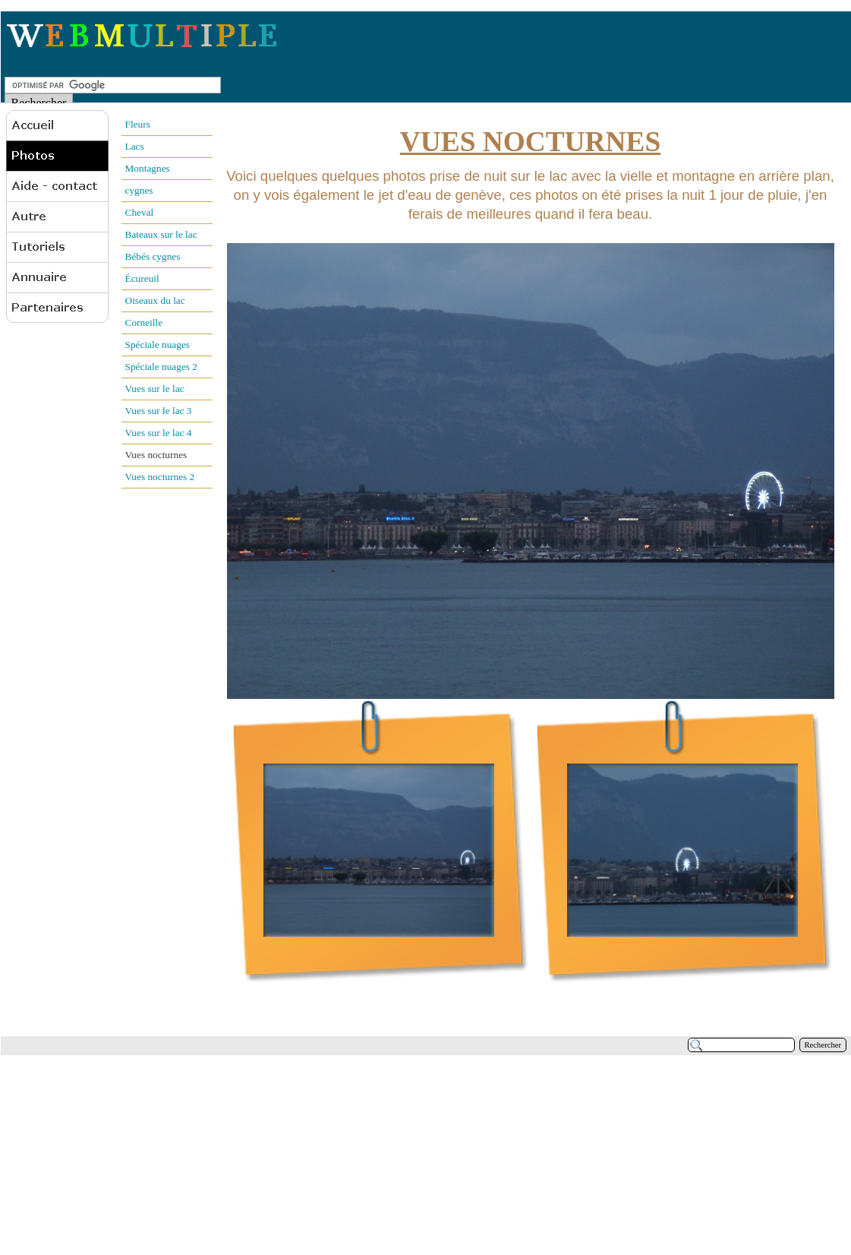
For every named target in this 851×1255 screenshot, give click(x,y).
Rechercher (823, 1045)
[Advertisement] (286, 1146)
